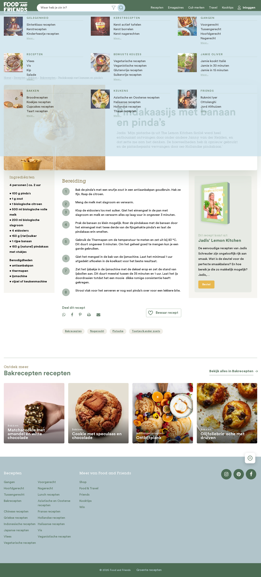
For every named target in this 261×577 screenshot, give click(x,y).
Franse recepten (49, 511)
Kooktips (227, 7)
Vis (40, 530)
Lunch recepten (49, 494)
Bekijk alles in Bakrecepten (231, 371)
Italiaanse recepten (51, 524)
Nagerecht (45, 488)
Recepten (157, 7)
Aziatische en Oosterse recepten (54, 503)
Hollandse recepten (51, 517)
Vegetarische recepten (20, 542)
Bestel (206, 284)
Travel (213, 7)
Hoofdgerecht (14, 488)
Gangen (9, 482)
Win (82, 507)
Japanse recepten (16, 530)
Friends (84, 494)
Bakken (32, 78)
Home (7, 78)
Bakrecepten (48, 78)
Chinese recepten (16, 511)
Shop (82, 482)
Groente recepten (149, 569)
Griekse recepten (16, 517)
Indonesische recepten (20, 524)
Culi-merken (196, 7)
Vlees (7, 536)
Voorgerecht (47, 482)
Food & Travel (88, 488)
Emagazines (176, 7)
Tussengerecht (14, 494)
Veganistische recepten (54, 536)
